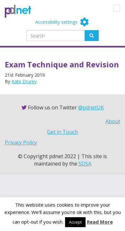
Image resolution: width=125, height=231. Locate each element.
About (112, 121)
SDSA (85, 163)
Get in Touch (62, 131)
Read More (100, 221)
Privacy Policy (21, 142)
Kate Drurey (24, 81)
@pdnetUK (91, 107)
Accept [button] (75, 222)
